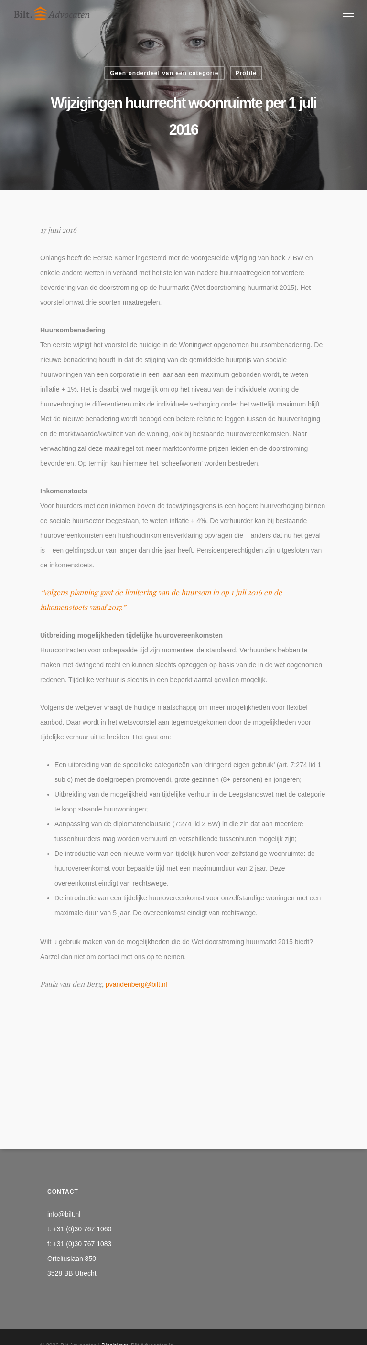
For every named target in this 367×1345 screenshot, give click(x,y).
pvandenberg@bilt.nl (136, 984)
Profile (246, 73)
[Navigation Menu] (348, 13)
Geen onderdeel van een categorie (164, 73)
